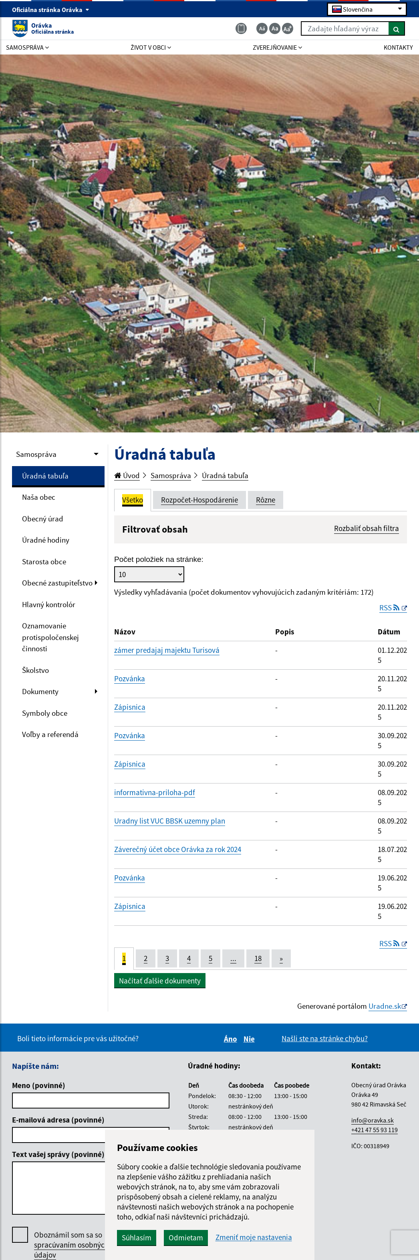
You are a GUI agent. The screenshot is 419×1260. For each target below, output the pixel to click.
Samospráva (36, 454)
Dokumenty (40, 691)
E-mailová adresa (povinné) (58, 1120)
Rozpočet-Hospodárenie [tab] (199, 500)
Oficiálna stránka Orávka (50, 10)
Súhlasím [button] (136, 1237)
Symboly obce (44, 713)
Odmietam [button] (186, 1237)
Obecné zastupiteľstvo (57, 583)
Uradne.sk (385, 1006)
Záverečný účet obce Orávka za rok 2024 (177, 849)
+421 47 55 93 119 (374, 1130)
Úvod (127, 475)
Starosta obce (44, 561)
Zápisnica (129, 707)
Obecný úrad (42, 518)
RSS (390, 607)
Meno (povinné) (38, 1085)
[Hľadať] (397, 28)
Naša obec (38, 497)
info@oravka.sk (372, 1120)
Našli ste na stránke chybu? (325, 1038)
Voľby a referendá (50, 734)
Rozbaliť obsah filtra (366, 528)
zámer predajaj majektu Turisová (167, 650)
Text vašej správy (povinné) (58, 1154)
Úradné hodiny (45, 540)
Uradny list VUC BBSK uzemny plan (169, 821)
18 (258, 958)
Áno (232, 1039)
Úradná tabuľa (45, 476)
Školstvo (35, 670)
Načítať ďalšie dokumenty (160, 980)
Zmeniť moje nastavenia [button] (254, 1237)
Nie (250, 1039)
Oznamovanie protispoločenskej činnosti (50, 637)
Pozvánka (129, 678)
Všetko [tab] (132, 500)
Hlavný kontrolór (48, 604)
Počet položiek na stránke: (158, 559)
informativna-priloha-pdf (154, 792)
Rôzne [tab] (265, 500)
